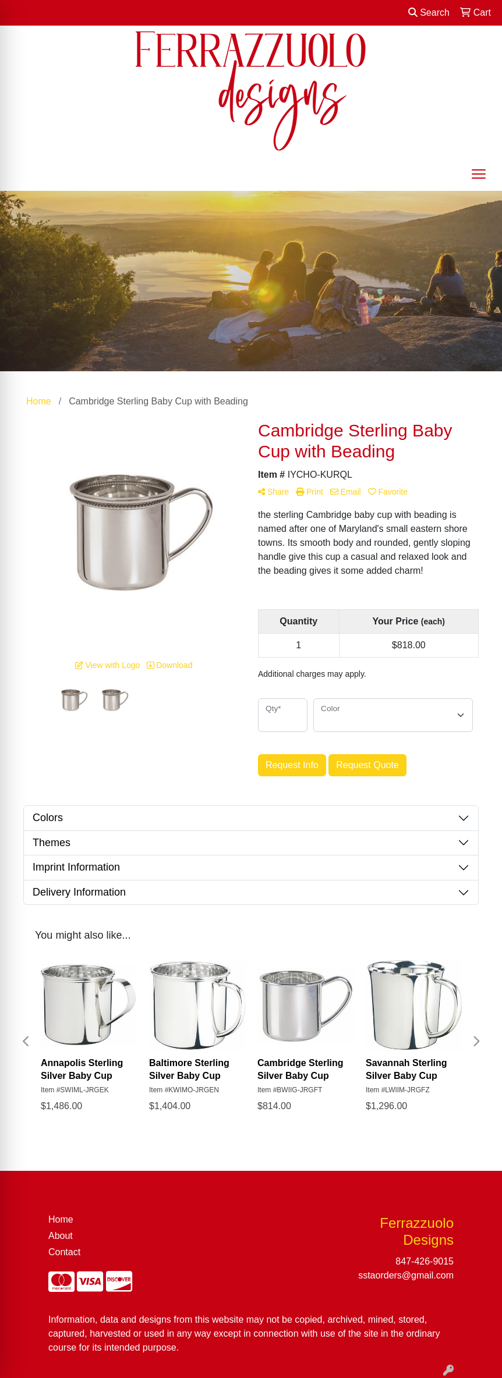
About (60, 1236)
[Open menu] (478, 174)
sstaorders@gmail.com (406, 1275)
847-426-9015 (424, 1261)
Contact (64, 1252)
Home (60, 1219)
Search (429, 12)
